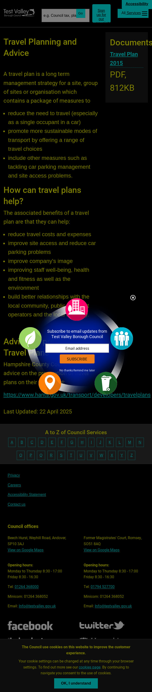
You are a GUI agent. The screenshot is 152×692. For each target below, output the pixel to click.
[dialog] (76, 346)
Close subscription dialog (132, 298)
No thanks (66, 370)
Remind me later (84, 370)
